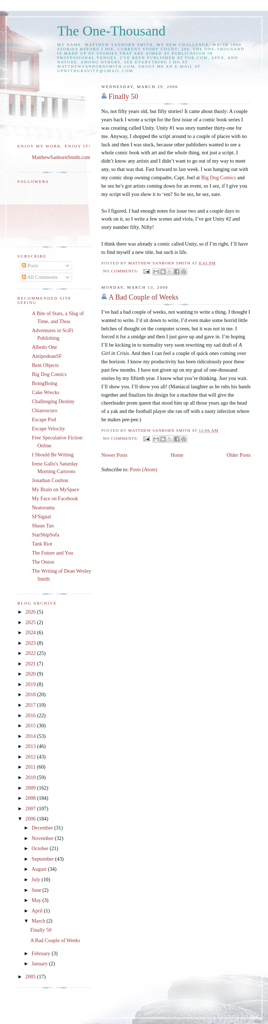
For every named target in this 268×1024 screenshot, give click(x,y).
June (37, 890)
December (43, 828)
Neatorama (43, 507)
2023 (31, 643)
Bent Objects (45, 365)
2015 (31, 725)
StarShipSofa (45, 535)
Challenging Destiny (53, 401)
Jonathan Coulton (50, 480)
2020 (31, 674)
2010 (31, 777)
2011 (31, 767)
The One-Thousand (111, 30)
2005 (31, 976)
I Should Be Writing (53, 454)
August (40, 869)
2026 (31, 612)
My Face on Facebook (55, 498)
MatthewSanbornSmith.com (61, 157)
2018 (31, 694)
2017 (31, 705)
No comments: (121, 271)
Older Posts (239, 455)
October (41, 848)
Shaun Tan (43, 525)
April (38, 911)
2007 (31, 808)
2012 (31, 757)
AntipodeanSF (47, 356)
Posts (30, 265)
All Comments (40, 277)
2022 (31, 653)
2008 (31, 798)
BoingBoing (44, 383)
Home (177, 455)
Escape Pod (44, 419)
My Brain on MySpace (55, 489)
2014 (31, 736)
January (40, 963)
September (43, 859)
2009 (31, 788)
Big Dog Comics (218, 177)
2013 (31, 746)
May (37, 900)
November (43, 838)
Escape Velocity (48, 428)
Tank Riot (42, 544)
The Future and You (52, 553)
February (41, 953)
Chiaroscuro (44, 410)
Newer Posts (114, 455)
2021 (31, 663)
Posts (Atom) (143, 469)
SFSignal (41, 516)
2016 (31, 715)
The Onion (43, 562)
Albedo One (44, 347)
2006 (31, 819)
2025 (31, 622)
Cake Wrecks (45, 392)
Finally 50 (123, 96)
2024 (31, 632)
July (36, 879)
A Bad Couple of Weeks (144, 297)
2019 (31, 684)
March (39, 921)
